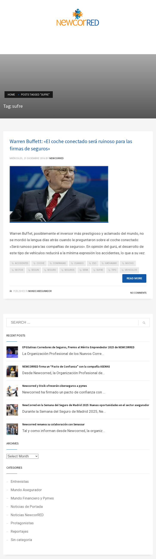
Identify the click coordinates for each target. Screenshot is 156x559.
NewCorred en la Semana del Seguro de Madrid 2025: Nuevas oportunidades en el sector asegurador (85, 405)
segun (35, 270)
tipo (114, 270)
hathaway (111, 263)
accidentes (21, 263)
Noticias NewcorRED (27, 515)
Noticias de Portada (27, 506)
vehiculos (131, 270)
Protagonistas (22, 523)
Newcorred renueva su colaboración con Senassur (53, 424)
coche (40, 263)
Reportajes (19, 531)
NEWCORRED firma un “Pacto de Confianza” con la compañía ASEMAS (66, 366)
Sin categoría (21, 540)
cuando (79, 263)
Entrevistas (20, 481)
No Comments (138, 293)
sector (19, 270)
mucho (129, 263)
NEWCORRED (56, 158)
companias (59, 263)
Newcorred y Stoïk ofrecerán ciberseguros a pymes (54, 386)
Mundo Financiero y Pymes (32, 498)
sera (85, 270)
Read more (134, 278)
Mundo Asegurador (39, 291)
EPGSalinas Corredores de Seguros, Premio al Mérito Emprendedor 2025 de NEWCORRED (78, 347)
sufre (100, 270)
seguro (51, 270)
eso (94, 263)
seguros (69, 270)
